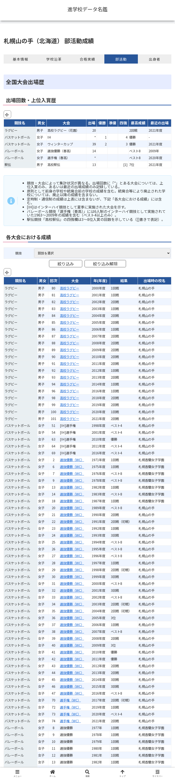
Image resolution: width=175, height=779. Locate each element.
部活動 (121, 59)
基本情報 (20, 59)
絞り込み (65, 264)
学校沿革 (54, 59)
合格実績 (87, 59)
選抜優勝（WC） (72, 459)
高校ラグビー (69, 288)
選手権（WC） (70, 700)
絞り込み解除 (105, 264)
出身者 (154, 59)
